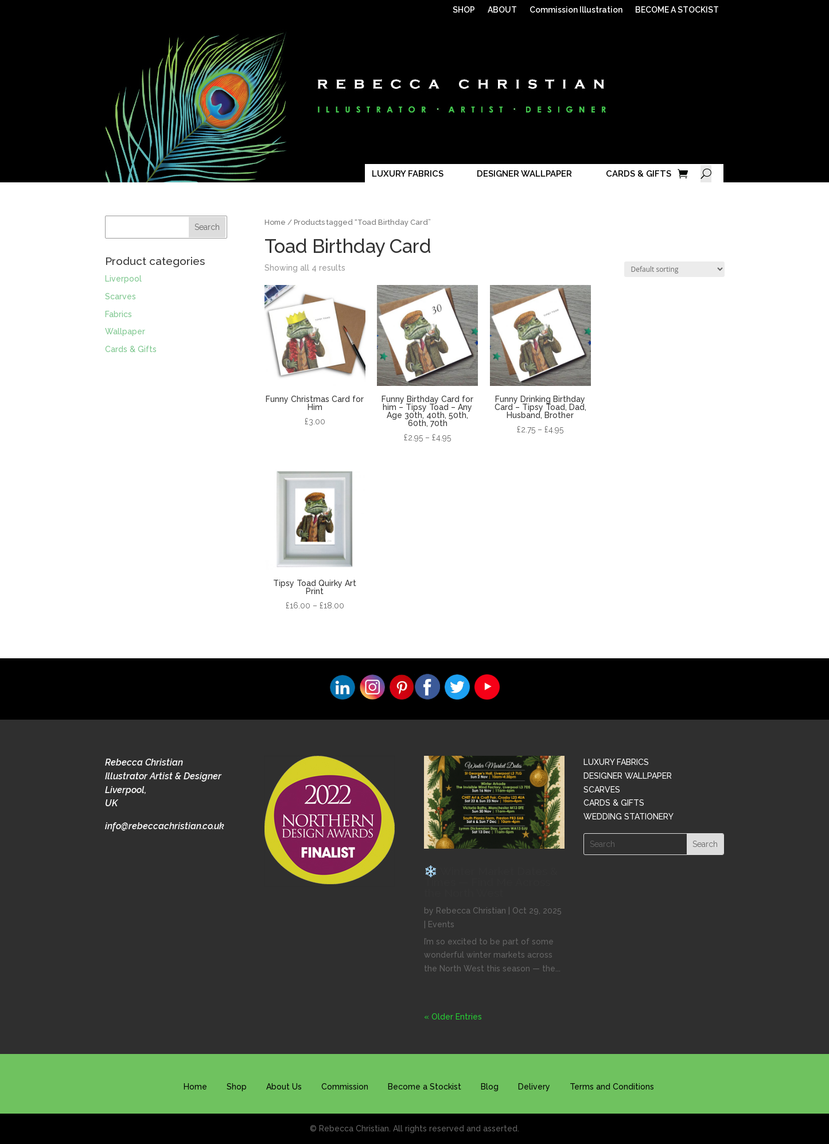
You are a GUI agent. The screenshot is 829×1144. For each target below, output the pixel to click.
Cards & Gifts (131, 349)
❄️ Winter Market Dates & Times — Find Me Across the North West (491, 882)
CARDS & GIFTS (638, 174)
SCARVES (601, 789)
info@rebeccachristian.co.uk (164, 826)
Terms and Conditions (612, 1086)
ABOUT (502, 10)
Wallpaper (125, 331)
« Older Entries (453, 1016)
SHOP (464, 10)
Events (441, 924)
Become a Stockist (424, 1086)
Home (275, 222)
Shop (237, 1086)
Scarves (120, 296)
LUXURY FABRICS (407, 174)
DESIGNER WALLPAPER (524, 174)
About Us (284, 1086)
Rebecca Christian (471, 910)
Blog (490, 1086)
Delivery (534, 1086)
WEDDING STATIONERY (628, 816)
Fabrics (118, 314)
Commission (344, 1086)
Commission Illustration (576, 10)
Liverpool (123, 278)
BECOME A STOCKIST (677, 10)
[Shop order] (674, 269)
